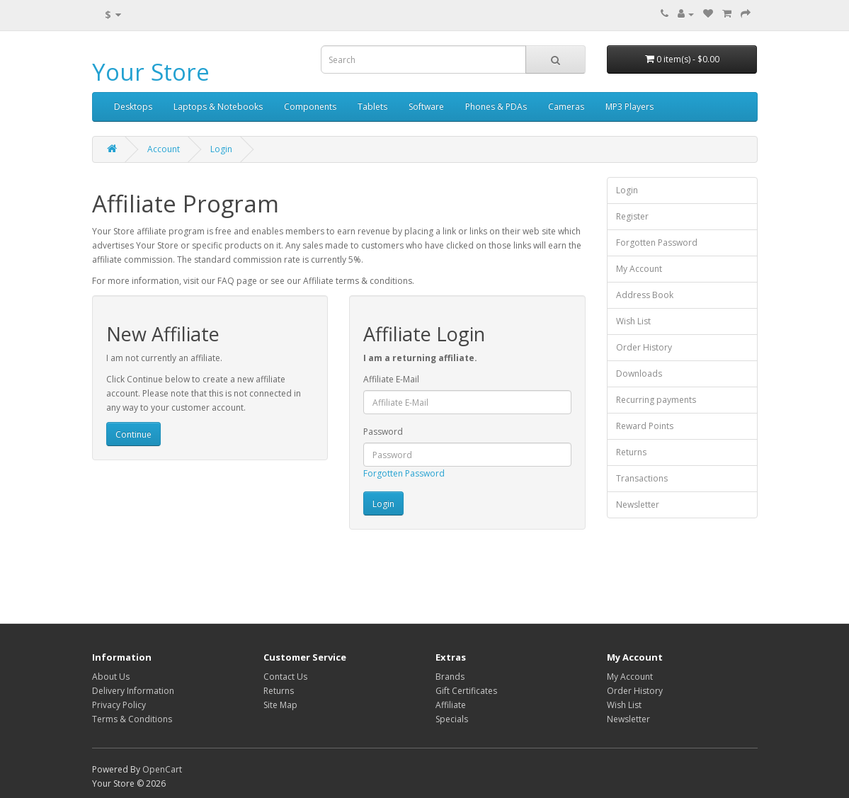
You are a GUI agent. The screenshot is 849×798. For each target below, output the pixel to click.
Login (221, 149)
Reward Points (644, 426)
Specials (451, 719)
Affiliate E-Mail (391, 379)
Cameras (566, 107)
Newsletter (637, 504)
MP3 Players (629, 107)
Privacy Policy (119, 705)
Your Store (151, 72)
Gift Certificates (466, 691)
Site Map (280, 705)
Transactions (642, 478)
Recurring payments (656, 400)
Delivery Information (133, 691)
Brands (450, 677)
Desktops (133, 107)
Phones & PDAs (496, 107)
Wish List (633, 321)
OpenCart (162, 769)
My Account (639, 269)
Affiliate (450, 705)
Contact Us (285, 677)
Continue (133, 434)
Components (310, 107)
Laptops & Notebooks (218, 107)
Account (163, 149)
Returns (631, 452)
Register (632, 216)
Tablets (372, 107)
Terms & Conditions (132, 719)
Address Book (644, 295)
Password (383, 432)
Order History (644, 347)
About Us (111, 677)
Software (426, 107)
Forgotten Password (404, 473)
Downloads (639, 373)
